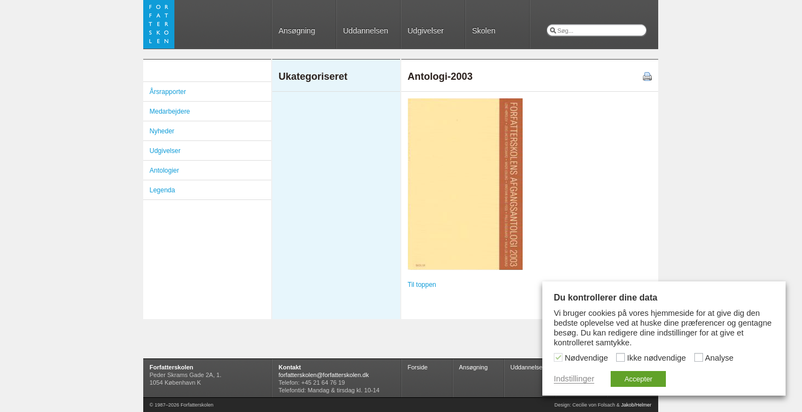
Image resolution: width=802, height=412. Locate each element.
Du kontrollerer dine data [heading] (605, 297)
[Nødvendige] (558, 357)
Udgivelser (426, 30)
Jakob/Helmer (636, 405)
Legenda (162, 190)
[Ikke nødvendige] (620, 357)
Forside (418, 367)
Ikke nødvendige (656, 358)
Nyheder (162, 131)
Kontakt (290, 367)
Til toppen (422, 285)
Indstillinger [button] (574, 378)
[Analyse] (698, 357)
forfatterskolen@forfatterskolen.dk (324, 375)
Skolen (484, 30)
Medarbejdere (170, 111)
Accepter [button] (638, 379)
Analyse (719, 358)
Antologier (164, 170)
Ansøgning (297, 30)
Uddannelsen (366, 30)
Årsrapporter (168, 92)
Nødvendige (586, 358)
